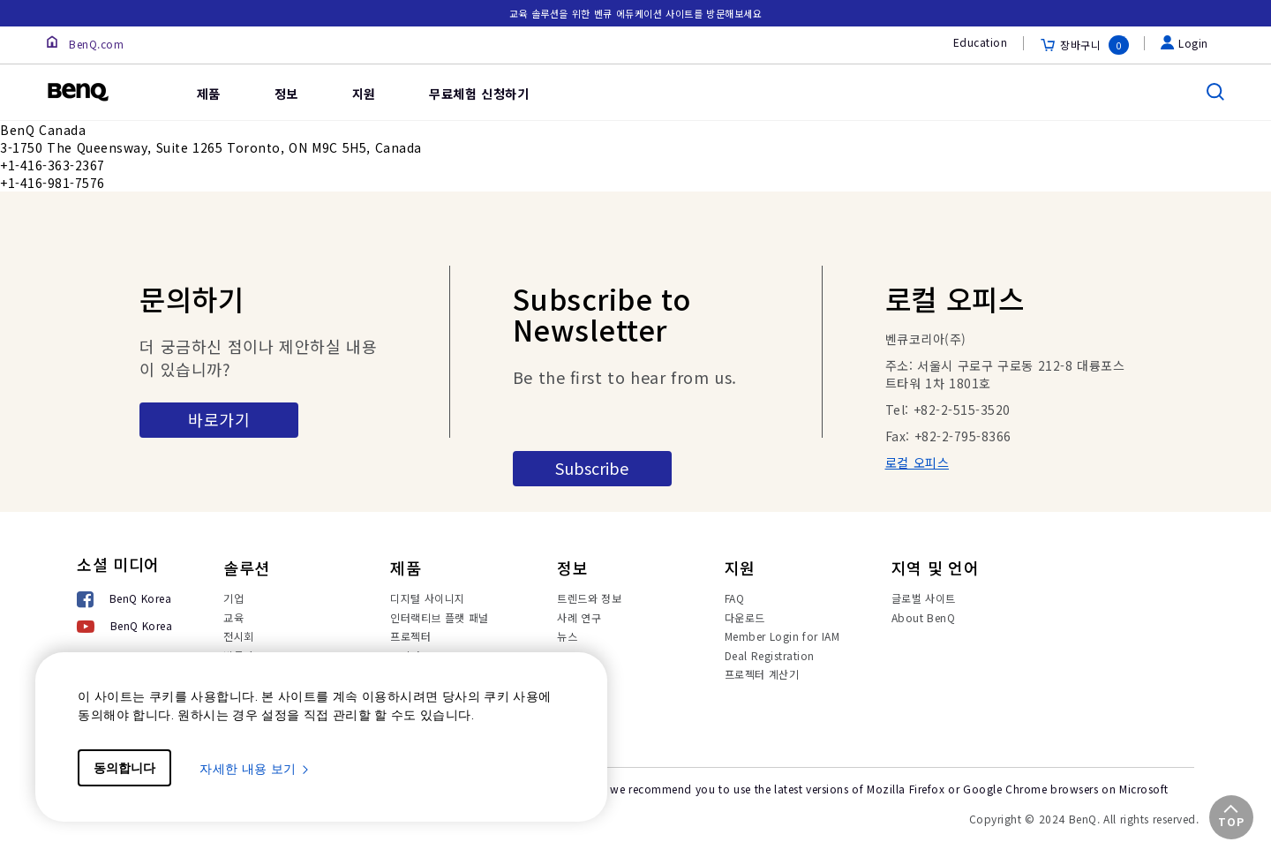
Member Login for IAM (782, 635)
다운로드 (745, 617)
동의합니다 (124, 768)
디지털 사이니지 (427, 597)
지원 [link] (364, 93)
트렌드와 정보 (589, 597)
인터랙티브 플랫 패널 (439, 617)
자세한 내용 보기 (255, 769)
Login (1184, 42)
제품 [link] (209, 93)
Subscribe (591, 467)
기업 (233, 597)
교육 (233, 617)
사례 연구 (579, 617)
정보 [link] (286, 93)
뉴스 (567, 635)
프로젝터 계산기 (762, 673)
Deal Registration (770, 655)
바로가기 (219, 419)
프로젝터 (410, 635)
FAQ (735, 597)
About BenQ (923, 617)
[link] (143, 79)
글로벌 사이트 (923, 597)
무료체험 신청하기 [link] (479, 93)
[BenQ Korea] (124, 600)
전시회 (238, 635)
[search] (1215, 91)
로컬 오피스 (917, 462)
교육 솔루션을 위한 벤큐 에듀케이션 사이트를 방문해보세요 (636, 13)
